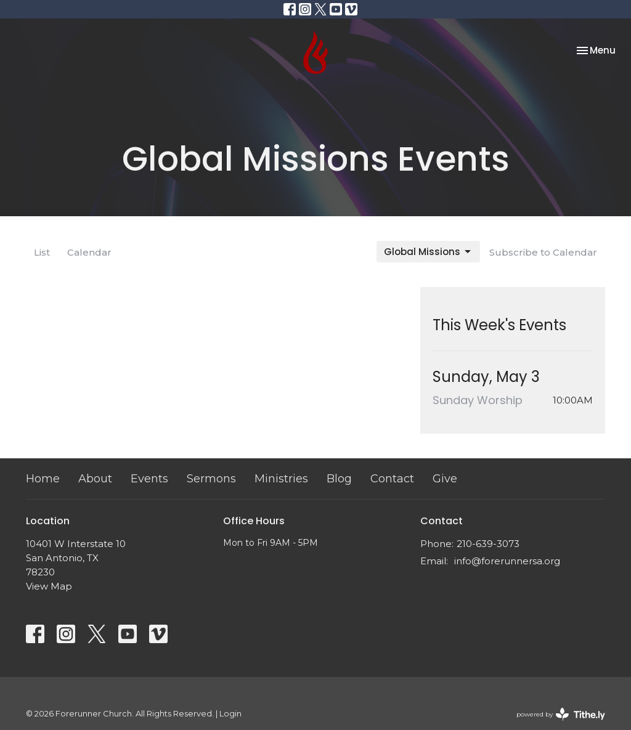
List (42, 252)
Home (43, 478)
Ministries (281, 478)
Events (149, 478)
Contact (392, 478)
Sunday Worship (478, 400)
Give (445, 478)
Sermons (211, 478)
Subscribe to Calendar (543, 252)
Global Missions (428, 251)
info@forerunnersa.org (507, 561)
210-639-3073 (488, 544)
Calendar (89, 252)
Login (230, 713)
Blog (339, 478)
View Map (49, 586)
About (95, 478)
